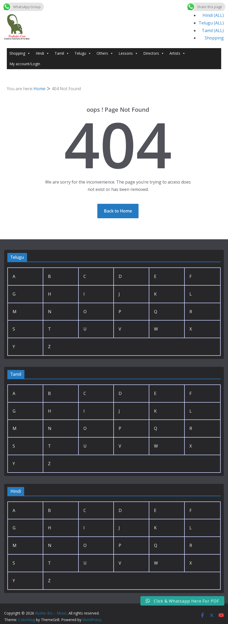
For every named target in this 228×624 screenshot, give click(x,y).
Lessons (128, 53)
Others (105, 53)
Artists (177, 53)
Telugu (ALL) (211, 23)
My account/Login (24, 63)
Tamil (62, 53)
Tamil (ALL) (213, 30)
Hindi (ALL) (213, 15)
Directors (153, 53)
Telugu (83, 53)
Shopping (214, 38)
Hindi (42, 53)
